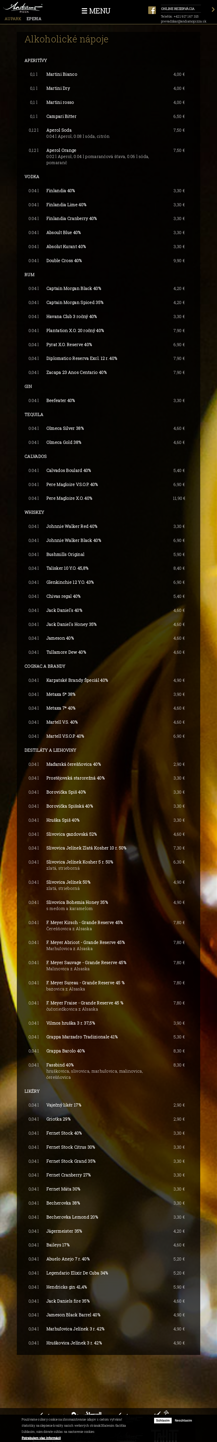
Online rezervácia (181, 9)
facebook (152, 10)
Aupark (13, 18)
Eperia (33, 18)
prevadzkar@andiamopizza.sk (183, 21)
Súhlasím (163, 1420)
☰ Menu (96, 10)
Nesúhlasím (183, 1420)
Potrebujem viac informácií (41, 1438)
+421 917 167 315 (186, 16)
